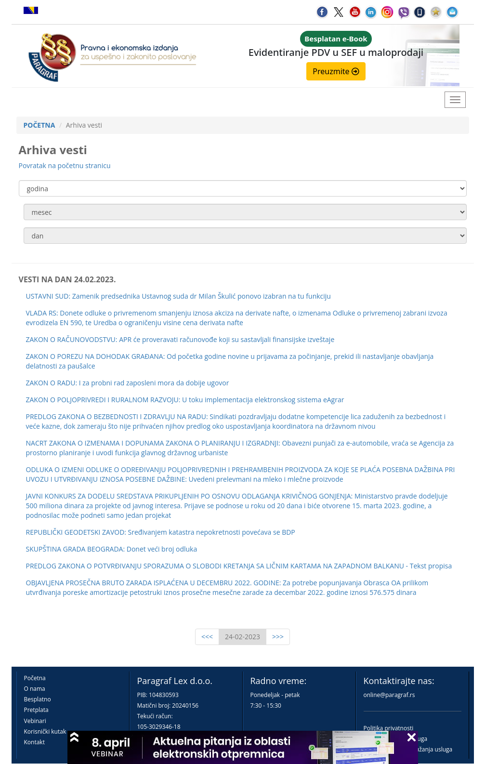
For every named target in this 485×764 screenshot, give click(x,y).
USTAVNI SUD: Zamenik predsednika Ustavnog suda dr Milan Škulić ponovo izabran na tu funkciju (178, 296)
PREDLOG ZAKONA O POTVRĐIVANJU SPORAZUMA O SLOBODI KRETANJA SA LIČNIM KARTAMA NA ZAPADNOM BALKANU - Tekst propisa (239, 565)
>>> (278, 636)
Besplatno (37, 699)
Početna (35, 678)
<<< (207, 636)
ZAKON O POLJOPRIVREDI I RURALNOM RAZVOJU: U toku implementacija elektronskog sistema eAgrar (185, 399)
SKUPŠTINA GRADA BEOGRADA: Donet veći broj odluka (111, 548)
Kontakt (34, 742)
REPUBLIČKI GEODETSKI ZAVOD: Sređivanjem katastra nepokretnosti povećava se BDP (160, 532)
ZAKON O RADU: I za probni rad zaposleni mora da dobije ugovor (127, 382)
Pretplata (36, 710)
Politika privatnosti (389, 728)
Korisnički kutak (45, 731)
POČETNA (39, 125)
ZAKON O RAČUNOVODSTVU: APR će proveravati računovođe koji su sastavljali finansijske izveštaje (180, 339)
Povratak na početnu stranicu (65, 165)
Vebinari (35, 721)
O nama (34, 689)
